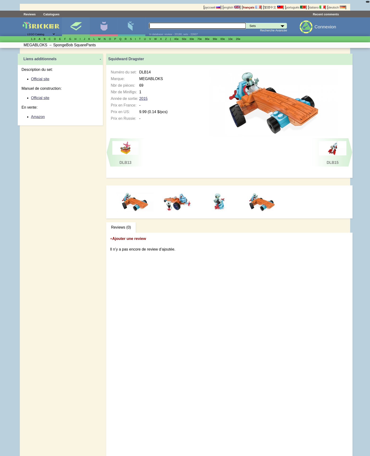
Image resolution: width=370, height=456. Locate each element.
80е (207, 39)
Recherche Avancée (273, 30)
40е (176, 39)
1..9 (33, 39)
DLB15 (332, 153)
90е (215, 39)
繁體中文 (273, 7)
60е (192, 39)
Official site (40, 79)
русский (212, 7)
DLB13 (125, 153)
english (231, 7)
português (296, 7)
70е (199, 39)
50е (184, 39)
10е (230, 39)
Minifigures (104, 26)
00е (222, 39)
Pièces (131, 26)
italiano (317, 7)
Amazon (38, 117)
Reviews (30, 14)
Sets (76, 26)
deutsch (336, 7)
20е (238, 39)
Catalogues (51, 14)
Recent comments (326, 14)
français (252, 7)
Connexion (325, 26)
